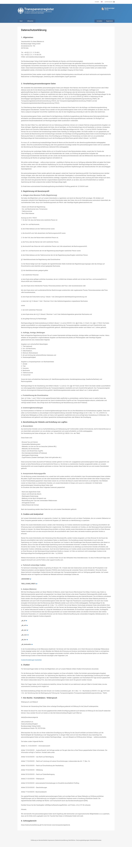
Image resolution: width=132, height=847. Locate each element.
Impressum (51, 840)
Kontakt (97, 1)
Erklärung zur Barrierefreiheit (39, 840)
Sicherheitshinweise (95, 840)
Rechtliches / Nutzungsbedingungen (79, 840)
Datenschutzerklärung (61, 840)
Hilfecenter (30, 21)
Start (21, 21)
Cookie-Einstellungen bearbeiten (31, 660)
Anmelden (99, 21)
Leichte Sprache (110, 1)
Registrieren (109, 21)
